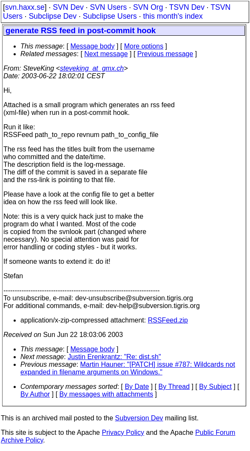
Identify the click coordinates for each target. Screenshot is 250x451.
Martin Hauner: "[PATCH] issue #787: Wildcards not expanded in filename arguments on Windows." (127, 368)
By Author (35, 394)
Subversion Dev (139, 418)
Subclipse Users (110, 16)
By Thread (174, 386)
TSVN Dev (187, 7)
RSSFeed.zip (168, 320)
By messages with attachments (106, 394)
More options (144, 46)
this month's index (173, 16)
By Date (137, 386)
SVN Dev (68, 7)
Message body (92, 46)
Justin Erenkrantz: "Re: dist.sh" (114, 356)
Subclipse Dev (53, 16)
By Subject (215, 386)
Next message (106, 53)
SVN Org (148, 7)
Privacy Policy (123, 432)
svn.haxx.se (25, 7)
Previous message (165, 53)
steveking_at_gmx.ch (92, 68)
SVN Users (108, 7)
